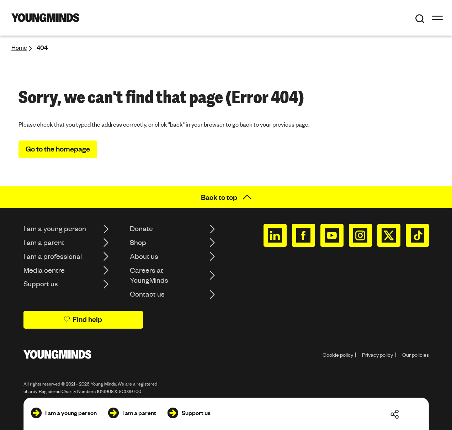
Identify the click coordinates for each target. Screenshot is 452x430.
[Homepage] (45, 17)
